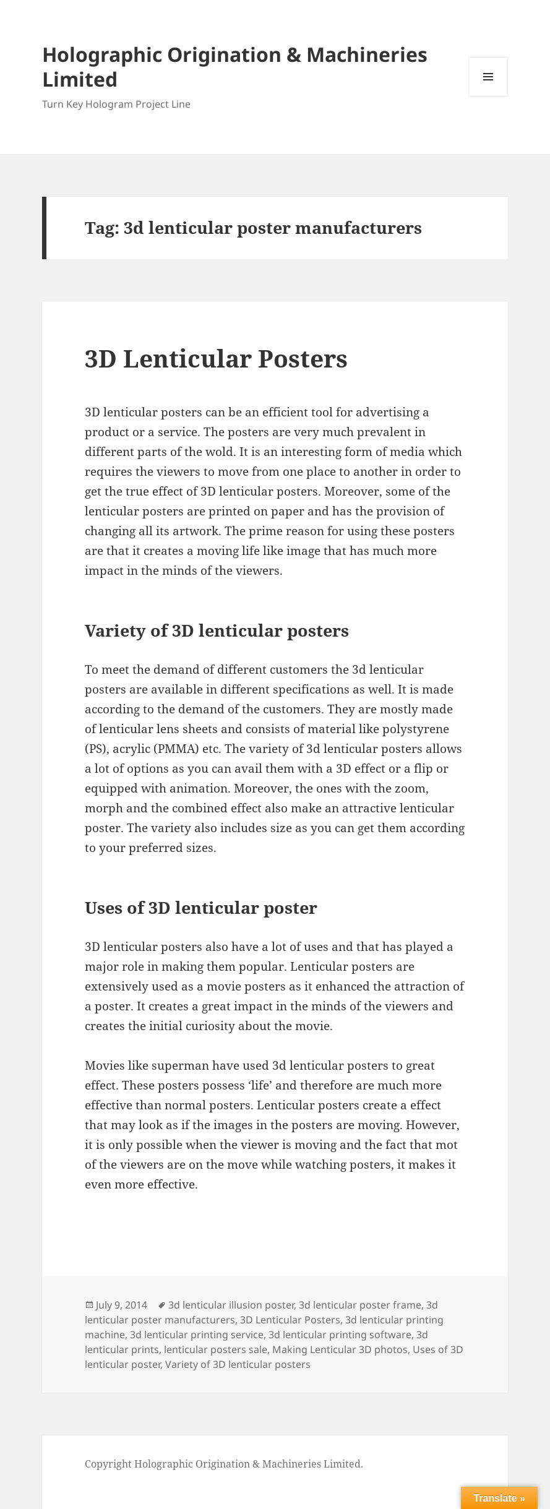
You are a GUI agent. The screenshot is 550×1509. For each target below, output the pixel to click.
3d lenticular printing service (197, 1334)
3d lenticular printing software (340, 1334)
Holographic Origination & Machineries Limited (235, 66)
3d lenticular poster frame (360, 1305)
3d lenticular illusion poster (231, 1305)
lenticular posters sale (215, 1349)
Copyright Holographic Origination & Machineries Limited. (224, 1464)
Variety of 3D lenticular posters (238, 1364)
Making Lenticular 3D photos (340, 1349)
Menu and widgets (488, 96)
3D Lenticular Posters (216, 358)
